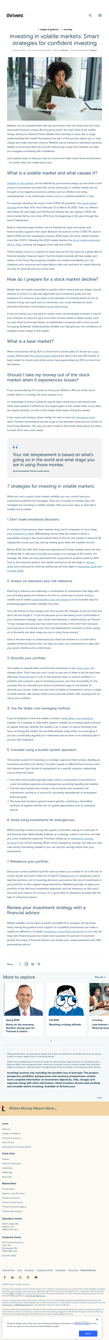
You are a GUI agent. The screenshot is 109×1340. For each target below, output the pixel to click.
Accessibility (60, 1270)
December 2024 (87, 566)
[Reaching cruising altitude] (66, 1006)
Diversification (27, 676)
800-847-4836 (9, 1256)
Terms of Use (73, 1270)
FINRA (11, 1293)
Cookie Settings (8, 1270)
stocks (50, 306)
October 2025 (15, 570)
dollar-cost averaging (80, 718)
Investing (68, 29)
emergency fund (85, 417)
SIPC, (20, 1293)
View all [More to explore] (100, 977)
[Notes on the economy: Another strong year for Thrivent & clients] (23, 1009)
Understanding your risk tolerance (51, 599)
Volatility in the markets (20, 183)
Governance (29, 1270)
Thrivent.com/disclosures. (35, 1296)
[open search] (90, 15)
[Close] (97, 1319)
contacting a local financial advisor (64, 931)
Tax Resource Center (45, 1270)
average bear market (46, 355)
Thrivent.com (7, 1305)
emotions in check (23, 533)
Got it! (88, 1333)
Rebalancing (67, 875)
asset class (82, 668)
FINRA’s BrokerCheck (23, 1305)
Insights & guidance (49, 29)
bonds (64, 306)
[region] (52, 1327)
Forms (19, 1270)
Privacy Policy (82, 1323)
